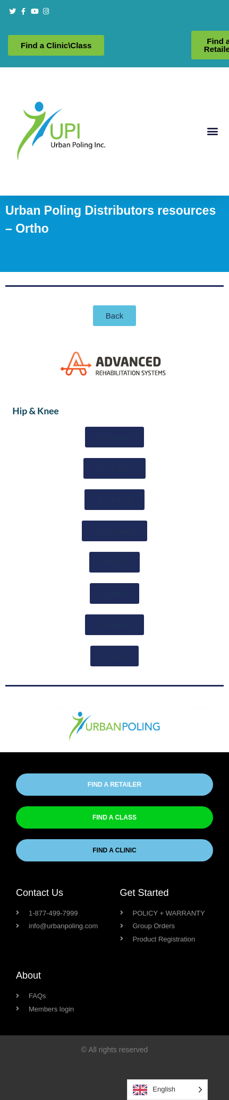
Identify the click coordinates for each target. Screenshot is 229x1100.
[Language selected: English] (167, 1089)
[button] (212, 131)
